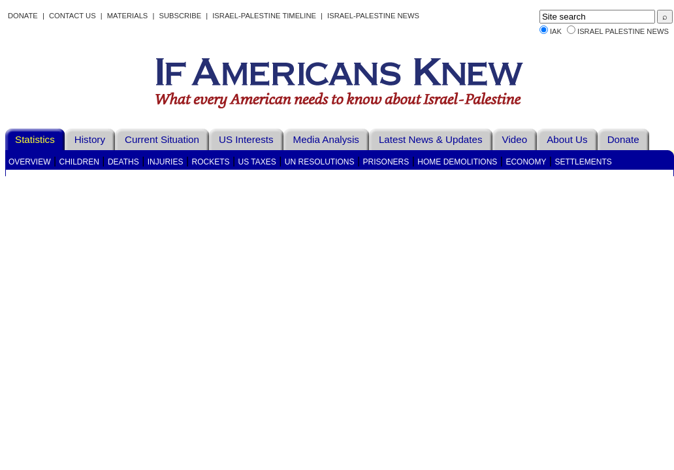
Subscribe (180, 16)
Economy (526, 161)
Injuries (166, 161)
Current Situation (162, 139)
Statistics (35, 139)
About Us (567, 139)
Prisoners (386, 161)
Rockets (210, 161)
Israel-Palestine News (373, 16)
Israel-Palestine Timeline (265, 16)
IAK (556, 31)
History (89, 139)
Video (515, 139)
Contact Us (72, 16)
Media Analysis (326, 139)
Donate (23, 16)
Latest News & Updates (431, 139)
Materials (127, 16)
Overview (29, 161)
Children (79, 161)
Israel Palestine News (623, 31)
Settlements (582, 161)
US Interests (246, 139)
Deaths (123, 161)
